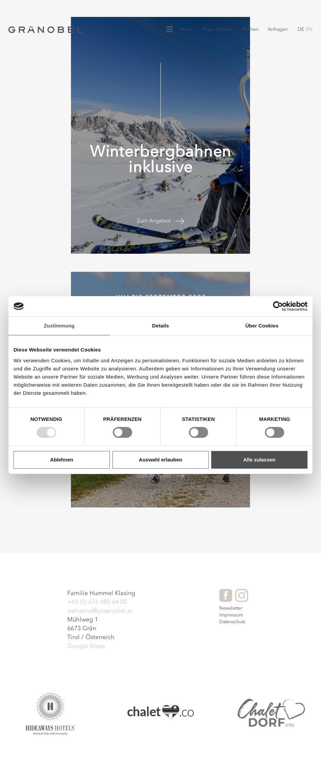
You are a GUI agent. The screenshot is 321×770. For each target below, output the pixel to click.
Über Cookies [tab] (261, 326)
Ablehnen (61, 459)
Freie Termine (218, 29)
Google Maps (86, 646)
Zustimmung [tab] (59, 326)
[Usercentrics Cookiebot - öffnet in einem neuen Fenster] (277, 306)
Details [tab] (160, 326)
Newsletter (230, 608)
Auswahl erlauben (160, 459)
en (309, 29)
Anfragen (278, 29)
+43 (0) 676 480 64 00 (97, 602)
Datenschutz (232, 622)
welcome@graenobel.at (99, 610)
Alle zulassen (259, 459)
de (301, 29)
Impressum (231, 615)
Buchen (250, 29)
